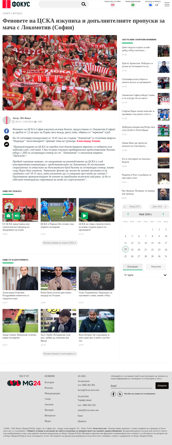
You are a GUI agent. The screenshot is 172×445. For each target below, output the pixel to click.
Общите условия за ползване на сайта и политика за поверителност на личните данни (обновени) (74, 431)
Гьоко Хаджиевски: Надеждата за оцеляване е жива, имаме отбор (95, 294)
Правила (82, 421)
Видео (48, 421)
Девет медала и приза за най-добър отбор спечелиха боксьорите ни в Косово (136, 49)
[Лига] (145, 274)
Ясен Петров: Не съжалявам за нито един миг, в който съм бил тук (94, 338)
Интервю (49, 410)
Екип (80, 415)
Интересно (50, 415)
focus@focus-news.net (88, 390)
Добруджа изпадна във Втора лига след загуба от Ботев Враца (138, 128)
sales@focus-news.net (88, 410)
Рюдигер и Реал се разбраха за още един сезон (136, 176)
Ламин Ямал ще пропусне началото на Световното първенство (134, 144)
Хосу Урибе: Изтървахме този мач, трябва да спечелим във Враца (55, 338)
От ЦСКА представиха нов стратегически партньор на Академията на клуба (16, 227)
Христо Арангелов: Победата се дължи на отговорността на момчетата (137, 65)
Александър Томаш (88, 141)
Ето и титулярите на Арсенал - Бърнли (137, 160)
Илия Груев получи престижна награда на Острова (56, 294)
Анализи (49, 404)
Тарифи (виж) (85, 400)
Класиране (132, 266)
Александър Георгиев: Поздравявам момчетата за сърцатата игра (16, 295)
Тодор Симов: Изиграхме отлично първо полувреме (19, 336)
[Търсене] (58, 4)
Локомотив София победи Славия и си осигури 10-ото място (138, 96)
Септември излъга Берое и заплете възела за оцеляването (136, 81)
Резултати (156, 266)
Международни (52, 393)
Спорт (48, 399)
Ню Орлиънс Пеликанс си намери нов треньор (138, 192)
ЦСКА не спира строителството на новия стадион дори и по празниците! (95, 227)
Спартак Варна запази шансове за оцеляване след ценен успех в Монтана (138, 113)
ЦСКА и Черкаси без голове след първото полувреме (57, 225)
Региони (49, 388)
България (49, 382)
